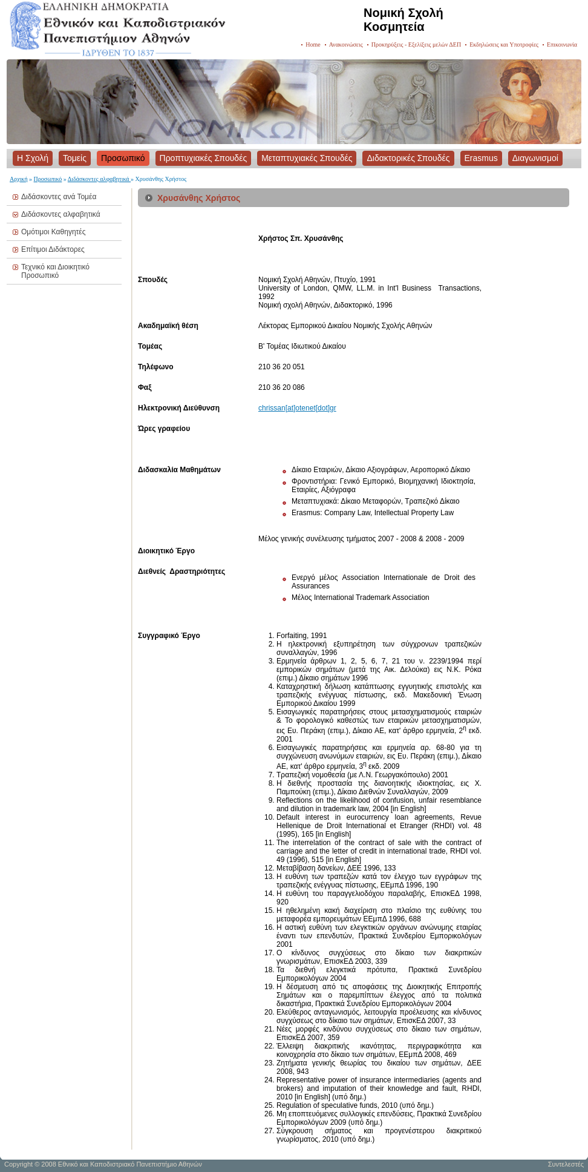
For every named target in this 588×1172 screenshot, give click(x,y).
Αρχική (19, 179)
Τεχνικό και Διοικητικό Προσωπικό (55, 271)
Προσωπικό (48, 179)
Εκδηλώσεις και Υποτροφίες (503, 44)
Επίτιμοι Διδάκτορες (53, 249)
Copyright (18, 1164)
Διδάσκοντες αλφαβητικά (99, 179)
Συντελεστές (566, 1164)
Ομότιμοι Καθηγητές (53, 232)
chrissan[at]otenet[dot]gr (297, 408)
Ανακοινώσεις (346, 44)
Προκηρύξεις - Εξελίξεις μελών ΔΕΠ (416, 44)
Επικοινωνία (562, 44)
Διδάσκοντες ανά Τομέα (58, 197)
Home (312, 44)
